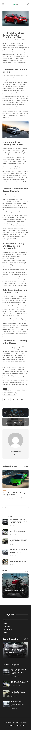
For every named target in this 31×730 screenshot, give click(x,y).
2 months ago (14, 685)
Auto (5, 618)
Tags (5, 389)
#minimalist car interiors (10, 392)
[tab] (6, 664)
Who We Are (20, 725)
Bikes (5, 620)
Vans (20, 420)
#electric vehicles (21, 390)
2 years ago (11, 39)
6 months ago (14, 708)
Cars (4, 30)
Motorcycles (14, 411)
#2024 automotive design (16, 389)
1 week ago (7, 655)
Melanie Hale (5, 39)
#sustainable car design (9, 394)
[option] (15, 484)
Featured (7, 626)
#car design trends (8, 390)
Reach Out (11, 725)
